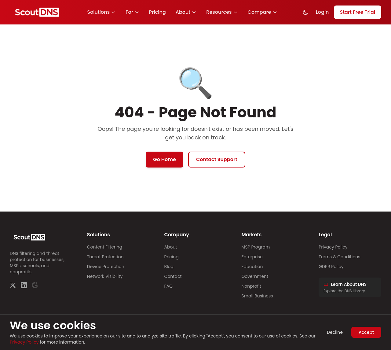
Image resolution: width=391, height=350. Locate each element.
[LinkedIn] (24, 285)
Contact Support (216, 159)
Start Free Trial (357, 12)
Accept (366, 332)
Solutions (101, 12)
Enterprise (251, 257)
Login (322, 12)
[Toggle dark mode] (305, 12)
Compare (262, 12)
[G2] (35, 285)
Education (252, 266)
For (132, 12)
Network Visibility (105, 276)
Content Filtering (104, 247)
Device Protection (105, 266)
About (186, 12)
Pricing (157, 12)
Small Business (257, 296)
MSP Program (255, 247)
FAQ (168, 286)
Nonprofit (251, 286)
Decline (335, 332)
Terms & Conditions (339, 257)
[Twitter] (13, 285)
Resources (222, 12)
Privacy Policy (333, 247)
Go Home (164, 159)
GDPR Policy (331, 266)
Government (254, 276)
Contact (173, 276)
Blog (169, 266)
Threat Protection (105, 257)
